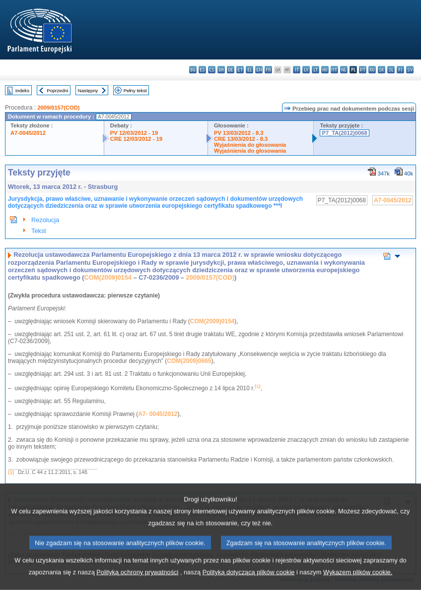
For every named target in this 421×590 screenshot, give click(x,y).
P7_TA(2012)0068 (344, 133)
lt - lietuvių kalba (315, 69)
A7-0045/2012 (28, 133)
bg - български (193, 69)
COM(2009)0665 (189, 360)
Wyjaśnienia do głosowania (250, 145)
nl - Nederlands (344, 69)
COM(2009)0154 (108, 277)
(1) (11, 472)
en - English (259, 69)
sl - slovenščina (391, 69)
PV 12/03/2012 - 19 (134, 133)
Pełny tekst (135, 90)
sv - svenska (410, 69)
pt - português (362, 69)
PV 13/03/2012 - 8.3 (239, 133)
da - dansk (221, 69)
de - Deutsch (230, 69)
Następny (88, 90)
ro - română (372, 69)
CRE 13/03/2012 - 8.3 (241, 139)
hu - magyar (325, 69)
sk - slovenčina (381, 69)
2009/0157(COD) (58, 108)
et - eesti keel (240, 69)
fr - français (268, 69)
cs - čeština (211, 69)
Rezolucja (45, 220)
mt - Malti (334, 69)
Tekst (38, 231)
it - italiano (296, 69)
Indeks (22, 90)
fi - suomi (400, 69)
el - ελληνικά (249, 69)
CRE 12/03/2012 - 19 (136, 139)
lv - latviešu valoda (306, 69)
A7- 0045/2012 (157, 414)
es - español (202, 69)
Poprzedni (57, 90)
